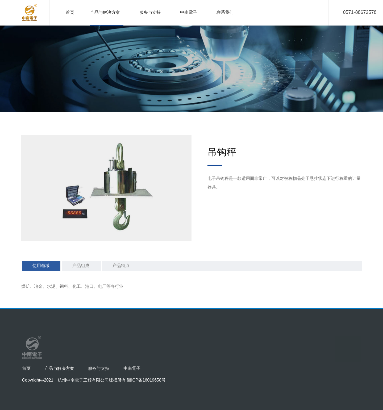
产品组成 (80, 271)
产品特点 (121, 271)
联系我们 (225, 12)
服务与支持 (150, 12)
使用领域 (40, 271)
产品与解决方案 (105, 12)
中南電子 (188, 12)
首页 (70, 12)
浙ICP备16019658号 (146, 380)
